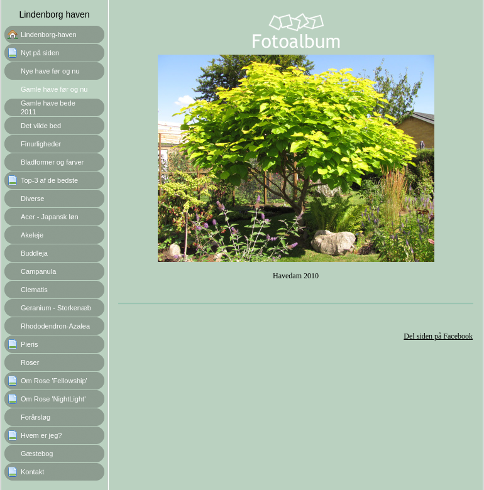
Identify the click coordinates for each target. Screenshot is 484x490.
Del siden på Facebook (438, 336)
